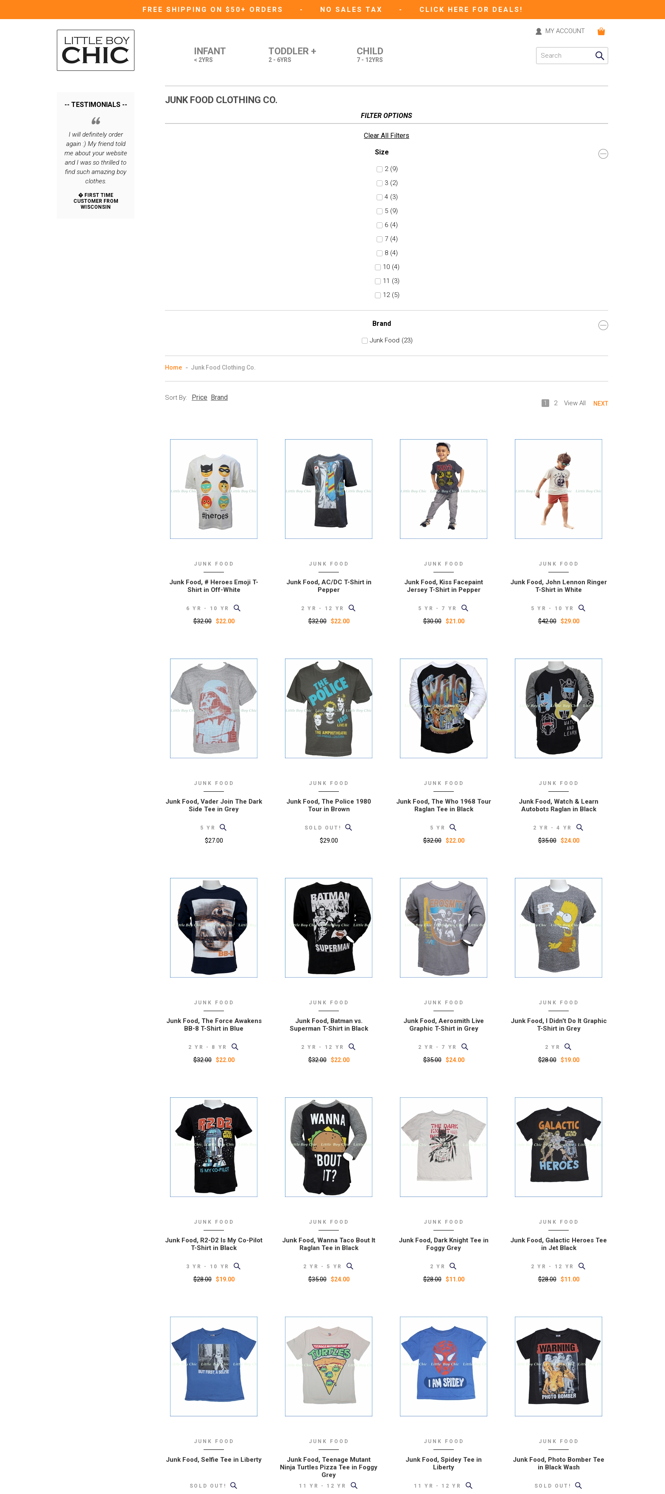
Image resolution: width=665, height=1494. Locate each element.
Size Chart (178, 1438)
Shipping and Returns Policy (202, 1414)
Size (95, 127)
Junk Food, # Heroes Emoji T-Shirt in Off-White (213, 333)
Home (173, 115)
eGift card (178, 1474)
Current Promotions (191, 1450)
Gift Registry (181, 1462)
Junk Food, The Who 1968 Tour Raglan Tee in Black (443, 552)
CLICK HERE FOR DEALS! (471, 10)
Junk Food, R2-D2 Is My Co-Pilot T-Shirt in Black (214, 991)
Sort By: (176, 145)
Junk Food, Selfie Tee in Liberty (214, 1207)
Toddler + (292, 55)
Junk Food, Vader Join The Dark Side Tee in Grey (213, 552)
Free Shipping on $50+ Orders (214, 10)
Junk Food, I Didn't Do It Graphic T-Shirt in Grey (559, 771)
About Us (177, 1390)
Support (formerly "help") (198, 1402)
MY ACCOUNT (565, 31)
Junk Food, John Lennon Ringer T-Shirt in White (558, 333)
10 (74, 241)
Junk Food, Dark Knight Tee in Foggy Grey (444, 991)
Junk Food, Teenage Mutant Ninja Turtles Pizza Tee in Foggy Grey (328, 1214)
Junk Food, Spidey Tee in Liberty (443, 1210)
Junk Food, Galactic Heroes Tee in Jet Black (558, 991)
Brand (95, 299)
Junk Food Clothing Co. (223, 115)
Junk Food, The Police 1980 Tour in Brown (328, 552)
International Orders (191, 1426)
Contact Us (180, 1379)
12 (74, 269)
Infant (210, 55)
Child (370, 55)
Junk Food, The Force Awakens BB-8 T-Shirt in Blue (214, 771)
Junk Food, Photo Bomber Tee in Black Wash (558, 1210)
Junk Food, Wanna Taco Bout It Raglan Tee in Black (328, 991)
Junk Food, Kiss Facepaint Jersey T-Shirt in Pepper (443, 333)
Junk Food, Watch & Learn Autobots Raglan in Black (558, 552)
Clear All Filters (79, 110)
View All (575, 150)
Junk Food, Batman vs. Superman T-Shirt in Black (329, 771)
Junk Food (87, 314)
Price (199, 144)
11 (74, 255)
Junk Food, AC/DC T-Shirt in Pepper (329, 333)
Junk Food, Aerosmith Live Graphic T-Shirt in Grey (443, 771)
